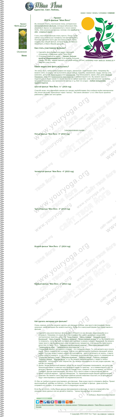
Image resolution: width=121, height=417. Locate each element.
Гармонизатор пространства (62, 77)
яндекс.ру (110, 60)
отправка (102, 13)
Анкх (45, 77)
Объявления (22, 52)
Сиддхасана (70, 75)
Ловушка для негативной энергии (73, 345)
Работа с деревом (69, 339)
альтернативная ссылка (74, 130)
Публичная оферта (85, 405)
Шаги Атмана (54, 339)
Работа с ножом (45, 359)
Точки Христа (72, 337)
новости (111, 414)
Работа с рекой (85, 357)
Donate (38, 407)
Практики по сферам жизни (66, 405)
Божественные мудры (87, 339)
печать (95, 13)
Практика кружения (69, 357)
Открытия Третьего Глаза (49, 357)
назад (83, 13)
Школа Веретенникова (45, 405)
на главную (102, 414)
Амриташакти (56, 75)
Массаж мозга (59, 359)
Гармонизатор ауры (47, 347)
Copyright (75, 414)
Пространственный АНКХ (99, 345)
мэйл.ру (102, 60)
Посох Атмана (85, 337)
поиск (89, 13)
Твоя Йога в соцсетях (103, 405)
